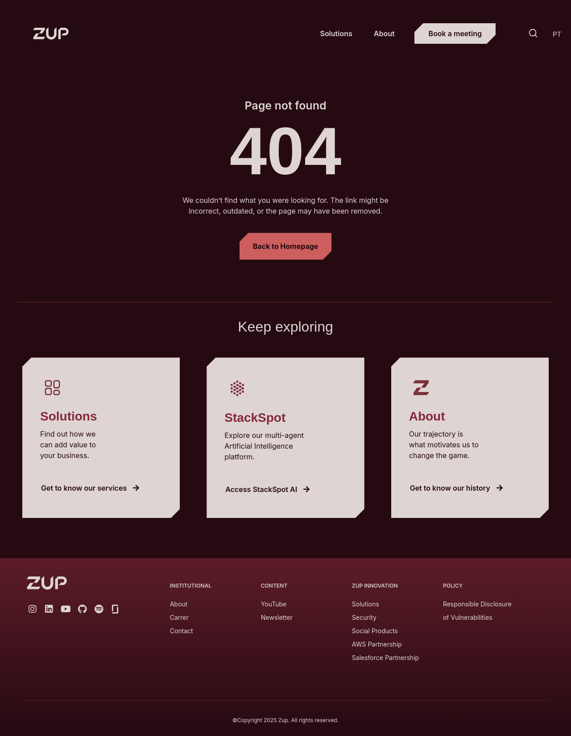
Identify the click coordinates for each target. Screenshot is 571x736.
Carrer (179, 617)
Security (364, 617)
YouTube (273, 604)
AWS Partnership (377, 644)
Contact (181, 631)
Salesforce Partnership (385, 657)
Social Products (375, 631)
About (384, 33)
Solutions (336, 33)
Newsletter (277, 617)
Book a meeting (455, 33)
